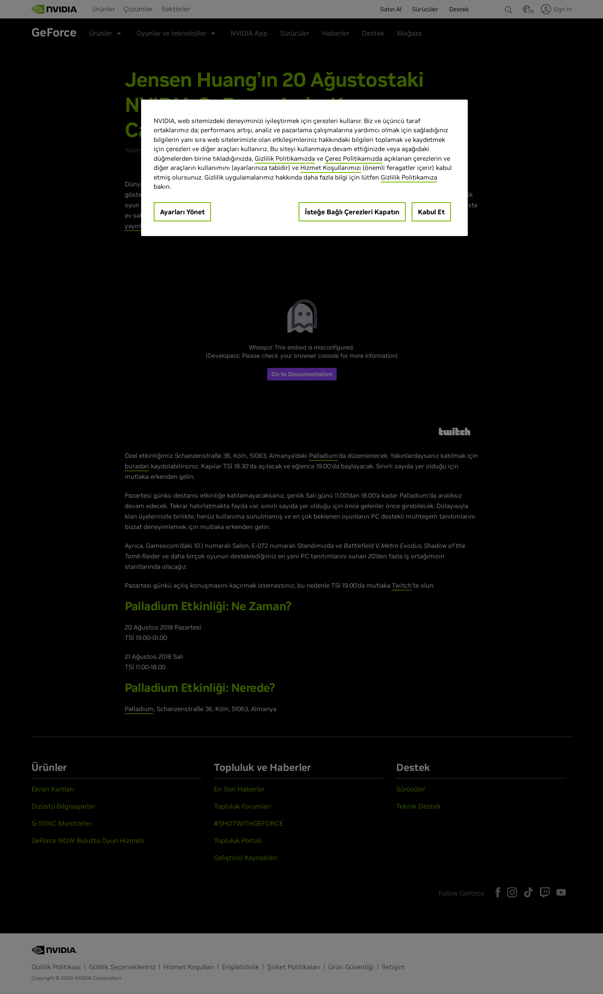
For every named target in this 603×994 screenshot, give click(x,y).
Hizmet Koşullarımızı (330, 168)
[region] (304, 168)
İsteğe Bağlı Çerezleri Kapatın (352, 212)
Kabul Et (431, 212)
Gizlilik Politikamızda (285, 158)
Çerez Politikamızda (353, 158)
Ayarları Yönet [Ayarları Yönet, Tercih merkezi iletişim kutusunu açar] (182, 212)
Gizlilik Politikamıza (409, 177)
